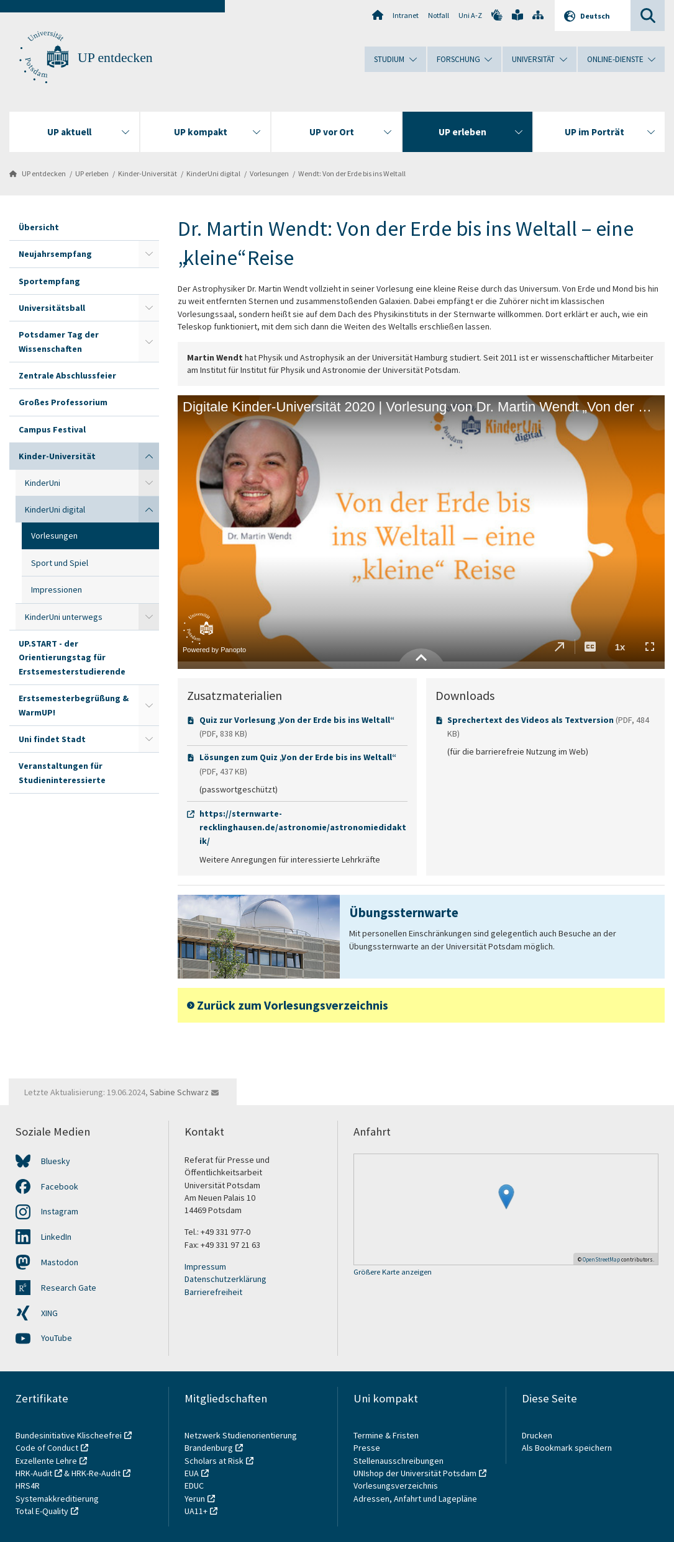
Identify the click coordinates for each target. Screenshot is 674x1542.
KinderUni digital (213, 173)
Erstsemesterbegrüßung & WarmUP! (74, 705)
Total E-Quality (42, 1511)
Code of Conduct (47, 1447)
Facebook (59, 1186)
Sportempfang (49, 281)
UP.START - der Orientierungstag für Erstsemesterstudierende (72, 657)
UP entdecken (115, 57)
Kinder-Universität (147, 173)
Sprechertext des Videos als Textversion (530, 719)
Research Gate (68, 1287)
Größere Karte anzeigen (392, 1272)
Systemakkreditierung (57, 1498)
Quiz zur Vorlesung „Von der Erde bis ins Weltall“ (296, 719)
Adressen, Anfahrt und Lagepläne (415, 1498)
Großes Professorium (63, 402)
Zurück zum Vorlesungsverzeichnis (292, 1005)
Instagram (59, 1211)
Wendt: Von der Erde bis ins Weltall (352, 173)
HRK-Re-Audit (96, 1473)
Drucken (537, 1435)
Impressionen (56, 589)
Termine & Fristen (387, 1435)
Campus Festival (52, 429)
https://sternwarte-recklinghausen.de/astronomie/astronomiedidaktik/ (302, 827)
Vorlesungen (269, 173)
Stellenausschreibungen (398, 1460)
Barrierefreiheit (213, 1292)
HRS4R (28, 1485)
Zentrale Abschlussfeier (67, 375)
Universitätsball (52, 307)
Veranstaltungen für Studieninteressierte (62, 772)
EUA (191, 1473)
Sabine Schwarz (179, 1092)
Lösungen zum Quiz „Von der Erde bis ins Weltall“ (296, 757)
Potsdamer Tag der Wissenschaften (59, 341)
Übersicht (39, 227)
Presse (367, 1447)
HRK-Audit (34, 1473)
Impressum (205, 1266)
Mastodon (59, 1262)
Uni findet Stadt (52, 739)
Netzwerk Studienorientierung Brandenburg (240, 1441)
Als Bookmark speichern (567, 1447)
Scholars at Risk (214, 1460)
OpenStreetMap (601, 1259)
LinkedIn (56, 1236)
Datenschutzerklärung (225, 1278)
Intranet (406, 15)
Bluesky (55, 1161)
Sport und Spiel (59, 562)
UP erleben (92, 173)
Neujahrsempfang (55, 253)
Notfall (438, 15)
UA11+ (195, 1511)
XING (49, 1313)
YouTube (56, 1337)
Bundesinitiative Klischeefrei (69, 1435)
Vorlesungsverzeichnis (396, 1485)
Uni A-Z (470, 15)
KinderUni (42, 482)
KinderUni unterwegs (63, 616)
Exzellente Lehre (46, 1460)
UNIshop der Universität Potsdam (414, 1473)
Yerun (194, 1498)
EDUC (194, 1485)
